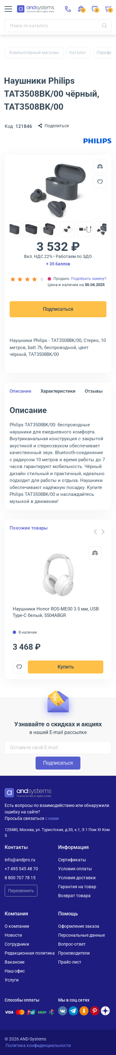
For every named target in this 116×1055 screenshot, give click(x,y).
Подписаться (58, 309)
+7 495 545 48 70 (21, 868)
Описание (20, 391)
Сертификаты (72, 859)
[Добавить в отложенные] (99, 181)
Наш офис (15, 970)
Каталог (77, 52)
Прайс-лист (69, 962)
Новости (13, 935)
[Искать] (104, 25)
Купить (66, 667)
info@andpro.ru (20, 859)
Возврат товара (74, 895)
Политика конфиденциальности (38, 1045)
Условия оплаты (75, 868)
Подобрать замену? (88, 278)
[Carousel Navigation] (99, 531)
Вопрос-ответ (72, 944)
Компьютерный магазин (34, 52)
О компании (17, 926)
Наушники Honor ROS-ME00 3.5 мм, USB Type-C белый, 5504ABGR (56, 612)
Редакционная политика (30, 953)
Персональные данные (81, 935)
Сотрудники (17, 944)
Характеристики (58, 391)
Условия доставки (77, 877)
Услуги (12, 979)
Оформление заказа (78, 926)
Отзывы (94, 391)
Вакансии (14, 962)
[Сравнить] (94, 552)
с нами (52, 818)
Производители (74, 953)
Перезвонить (21, 890)
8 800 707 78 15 (20, 877)
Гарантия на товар (77, 886)
